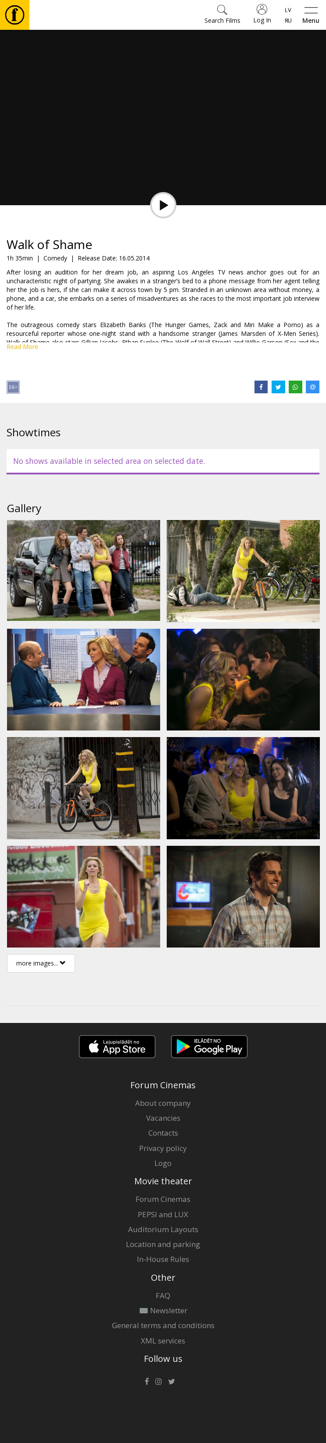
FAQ (163, 1295)
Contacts (163, 1133)
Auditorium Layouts (163, 1229)
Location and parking (163, 1244)
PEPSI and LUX (163, 1214)
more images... (41, 963)
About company (163, 1103)
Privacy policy (163, 1148)
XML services (163, 1341)
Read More (22, 346)
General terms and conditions (163, 1325)
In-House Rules (163, 1259)
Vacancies (163, 1118)
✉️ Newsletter (163, 1310)
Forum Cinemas (163, 1199)
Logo (163, 1163)
